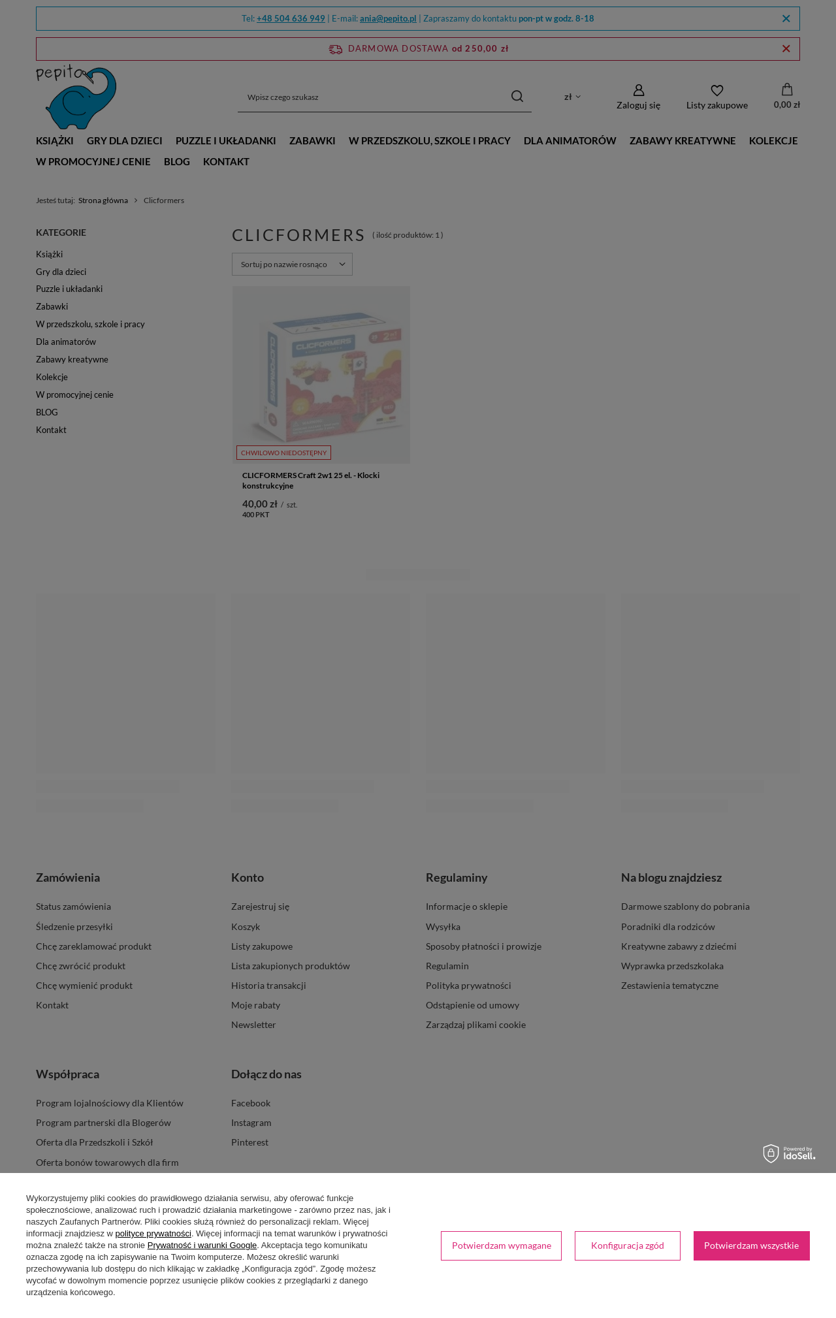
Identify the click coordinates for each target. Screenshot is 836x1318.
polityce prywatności (153, 1233)
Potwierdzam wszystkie (751, 1245)
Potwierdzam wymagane (501, 1245)
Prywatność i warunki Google (202, 1245)
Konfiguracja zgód (627, 1245)
